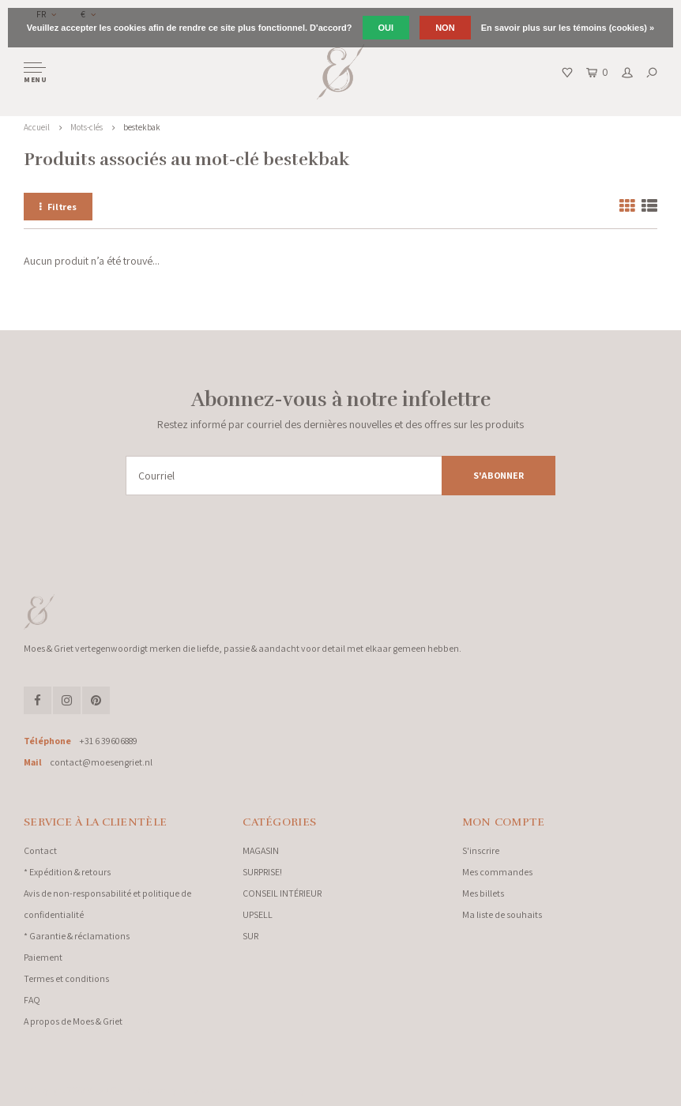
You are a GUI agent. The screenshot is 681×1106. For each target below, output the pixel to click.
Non (444, 27)
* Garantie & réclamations (77, 936)
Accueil (37, 127)
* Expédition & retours (67, 872)
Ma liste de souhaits (502, 914)
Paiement (43, 957)
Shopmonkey (281, 1090)
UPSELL (258, 914)
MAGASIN (261, 850)
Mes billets (483, 893)
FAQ (32, 1000)
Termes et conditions (66, 978)
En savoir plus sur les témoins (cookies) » (567, 27)
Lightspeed (197, 1090)
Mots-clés (86, 127)
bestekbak (141, 127)
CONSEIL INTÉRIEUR (282, 893)
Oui (386, 27)
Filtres (58, 207)
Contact (40, 850)
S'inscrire (480, 850)
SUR (250, 936)
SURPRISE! (262, 872)
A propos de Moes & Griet (73, 1021)
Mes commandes (497, 872)
